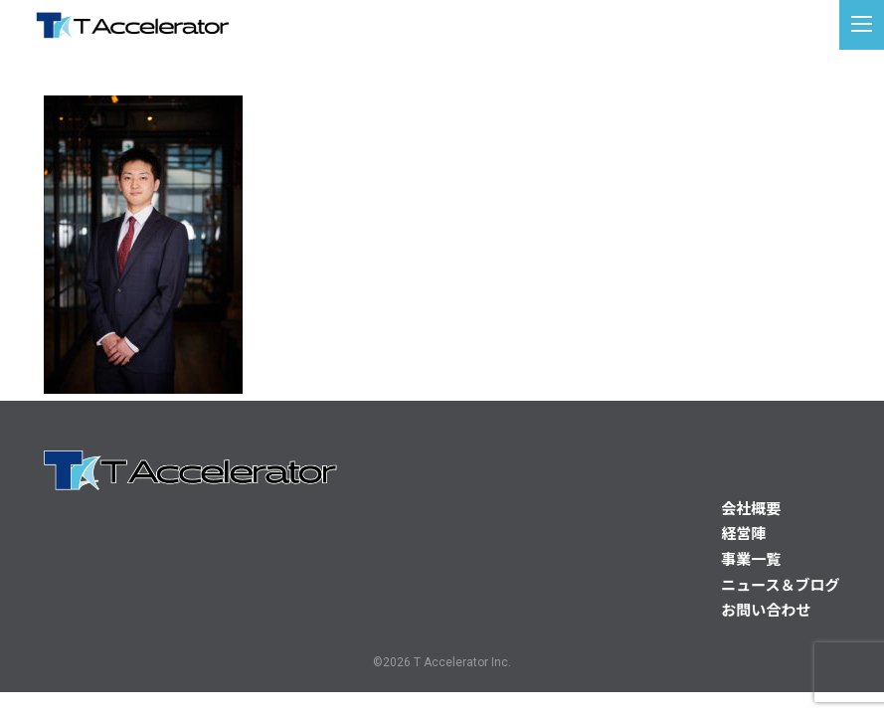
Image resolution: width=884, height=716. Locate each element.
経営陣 (743, 534)
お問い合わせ (765, 611)
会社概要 (751, 509)
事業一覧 (751, 560)
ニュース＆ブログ (780, 586)
